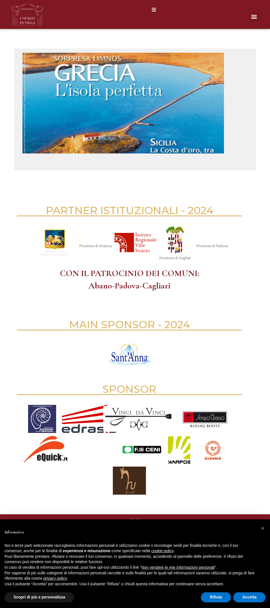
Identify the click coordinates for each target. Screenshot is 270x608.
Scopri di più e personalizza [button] (39, 597)
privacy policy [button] (55, 578)
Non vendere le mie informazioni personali (177, 567)
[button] (154, 9)
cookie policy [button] (162, 551)
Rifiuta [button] (216, 597)
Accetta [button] (249, 597)
